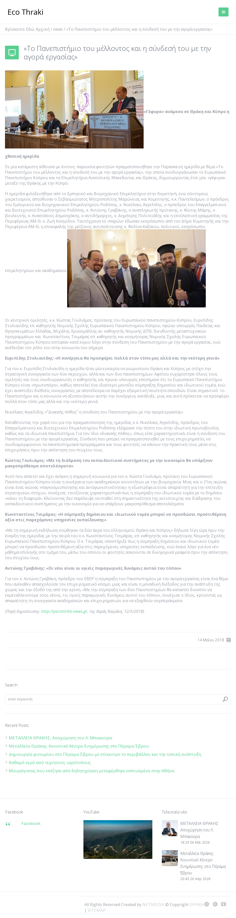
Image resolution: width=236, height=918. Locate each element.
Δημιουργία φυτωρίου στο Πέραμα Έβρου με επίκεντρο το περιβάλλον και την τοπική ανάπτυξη (105, 754)
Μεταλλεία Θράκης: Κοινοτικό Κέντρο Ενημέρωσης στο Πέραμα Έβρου (79, 746)
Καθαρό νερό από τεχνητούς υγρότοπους (50, 762)
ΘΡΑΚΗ (25, 12)
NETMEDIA (153, 904)
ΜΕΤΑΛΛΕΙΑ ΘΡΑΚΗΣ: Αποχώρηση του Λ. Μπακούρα (60, 738)
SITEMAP (97, 910)
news (58, 29)
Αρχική (42, 29)
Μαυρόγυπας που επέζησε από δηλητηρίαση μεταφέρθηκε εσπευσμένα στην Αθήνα (92, 771)
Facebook (30, 823)
